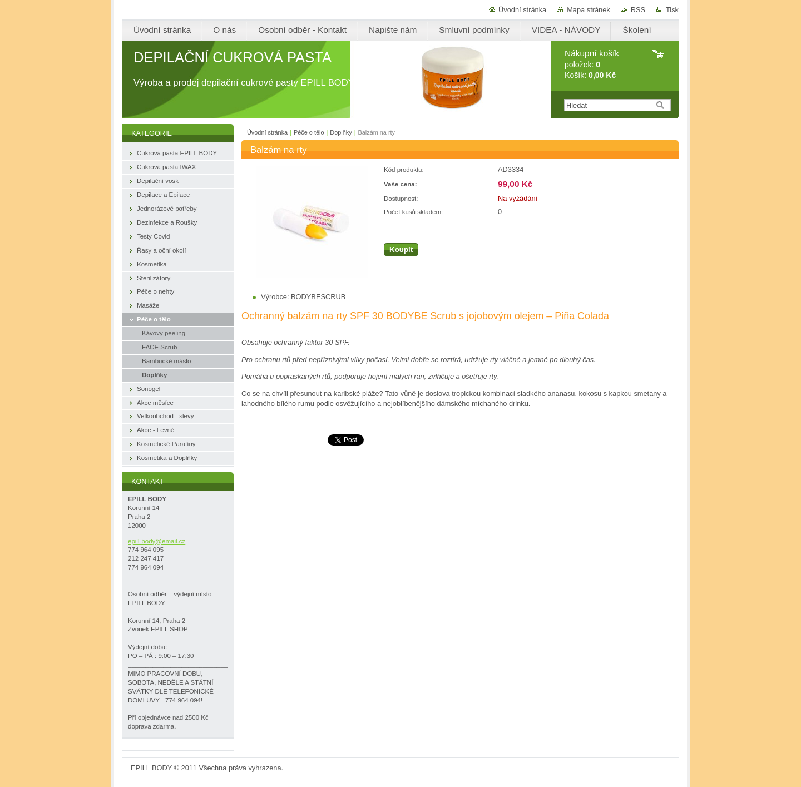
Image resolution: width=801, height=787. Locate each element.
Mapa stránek (588, 10)
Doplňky (341, 132)
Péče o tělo (309, 132)
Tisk (672, 10)
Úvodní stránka (522, 10)
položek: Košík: (592, 64)
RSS (638, 10)
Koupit (401, 249)
